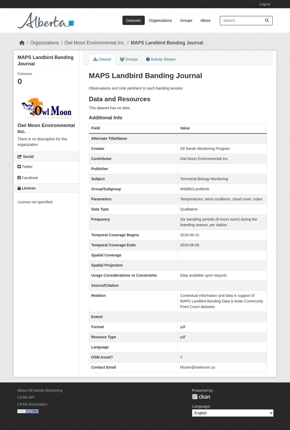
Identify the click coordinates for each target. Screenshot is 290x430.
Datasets (133, 20)
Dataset (102, 59)
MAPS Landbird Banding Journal (167, 42)
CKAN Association (32, 404)
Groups (186, 20)
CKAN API (26, 397)
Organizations (160, 20)
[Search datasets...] (246, 20)
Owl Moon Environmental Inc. (95, 42)
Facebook (28, 178)
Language (201, 406)
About (205, 20)
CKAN (201, 396)
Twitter (25, 167)
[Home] (22, 42)
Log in (265, 4)
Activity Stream (160, 59)
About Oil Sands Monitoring (39, 390)
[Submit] (267, 20)
